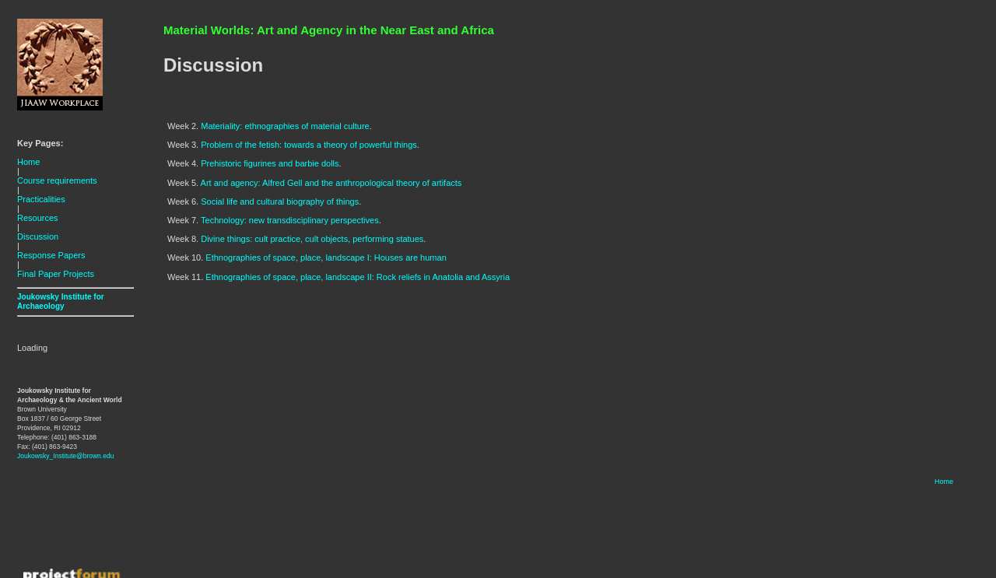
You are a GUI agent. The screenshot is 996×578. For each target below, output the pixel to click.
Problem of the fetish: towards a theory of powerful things (309, 144)
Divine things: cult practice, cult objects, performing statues (312, 238)
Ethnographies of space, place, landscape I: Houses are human (325, 257)
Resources (37, 217)
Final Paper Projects (55, 273)
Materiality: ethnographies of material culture (285, 126)
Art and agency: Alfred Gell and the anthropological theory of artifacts (331, 182)
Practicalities (41, 199)
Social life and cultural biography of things (280, 201)
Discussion (37, 236)
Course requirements (57, 180)
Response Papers (51, 255)
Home (28, 161)
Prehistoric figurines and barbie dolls (269, 163)
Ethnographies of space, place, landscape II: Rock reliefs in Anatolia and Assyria (357, 277)
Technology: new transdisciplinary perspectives (290, 220)
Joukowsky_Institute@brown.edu (65, 456)
